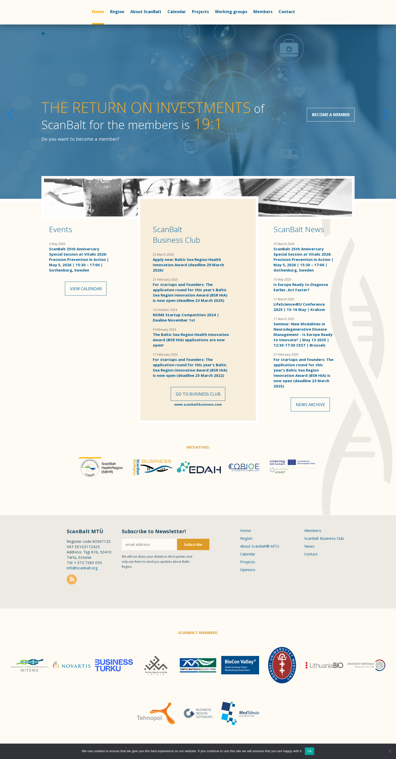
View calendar (86, 289)
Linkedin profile (343, 35)
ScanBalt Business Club (176, 234)
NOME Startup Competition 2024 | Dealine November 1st (186, 317)
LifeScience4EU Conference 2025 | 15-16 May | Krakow (299, 307)
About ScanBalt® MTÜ (259, 549)
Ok (309, 751)
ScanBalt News (299, 229)
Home (98, 11)
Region (117, 11)
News (309, 549)
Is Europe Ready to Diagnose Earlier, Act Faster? (301, 287)
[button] (380, 111)
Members (263, 11)
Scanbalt (59, 40)
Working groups (231, 11)
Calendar (176, 11)
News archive (310, 405)
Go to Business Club (198, 394)
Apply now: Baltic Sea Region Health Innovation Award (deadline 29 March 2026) (188, 265)
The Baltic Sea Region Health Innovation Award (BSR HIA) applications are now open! (191, 340)
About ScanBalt (145, 11)
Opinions (247, 572)
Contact (287, 11)
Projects (200, 11)
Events (60, 229)
